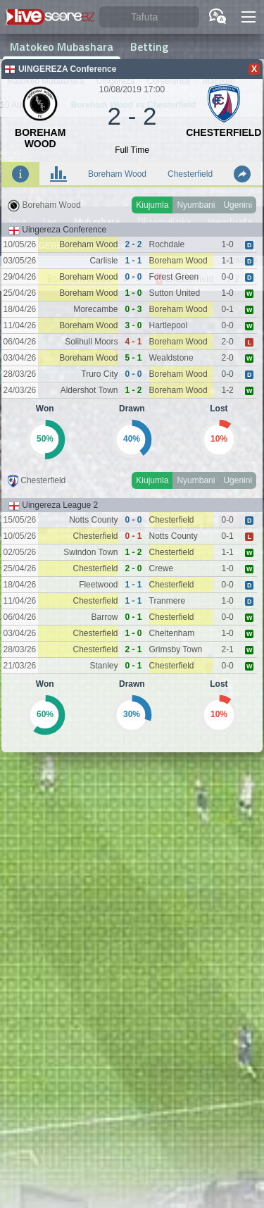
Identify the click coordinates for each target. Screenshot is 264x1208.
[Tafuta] (149, 17)
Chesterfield (190, 174)
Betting (149, 46)
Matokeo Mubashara (61, 46)
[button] (248, 17)
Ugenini (237, 205)
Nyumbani (196, 205)
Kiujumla (152, 205)
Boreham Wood (117, 174)
